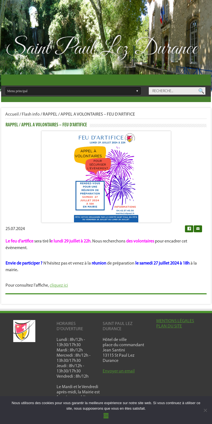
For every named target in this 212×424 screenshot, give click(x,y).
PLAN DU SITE (169, 326)
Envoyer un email (119, 371)
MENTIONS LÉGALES (175, 321)
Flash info (31, 114)
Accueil (12, 114)
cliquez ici (59, 285)
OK (106, 416)
